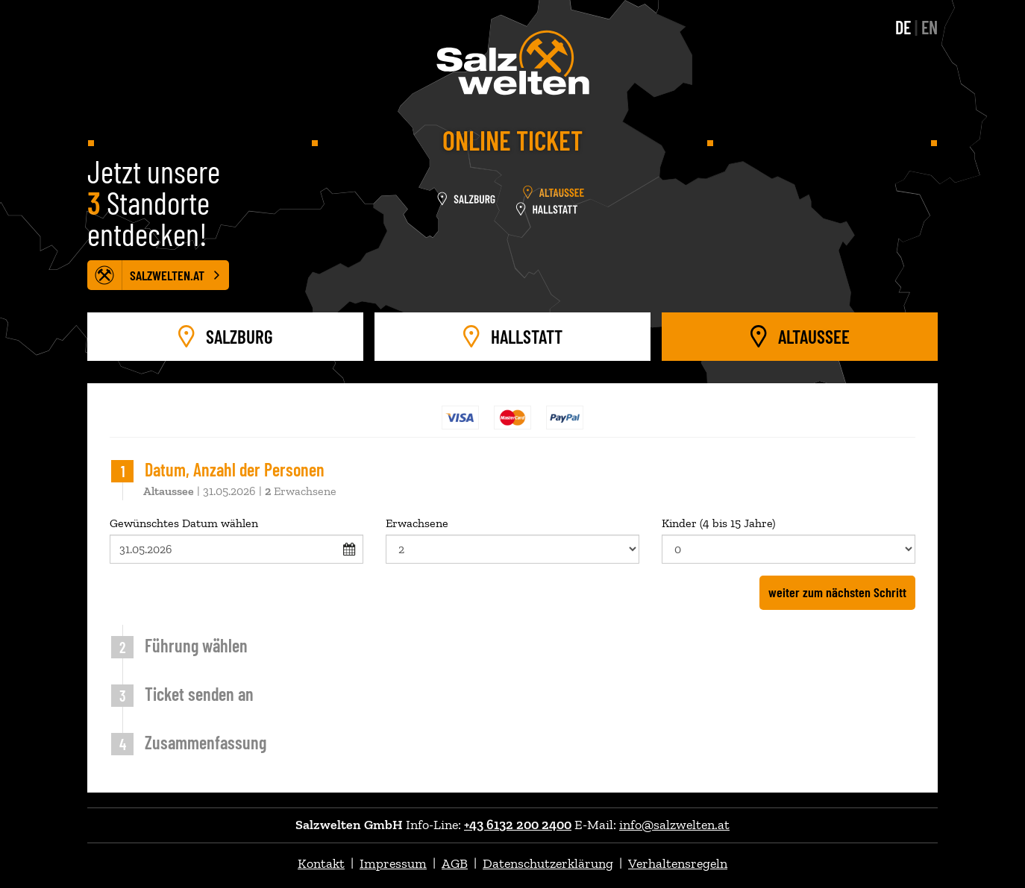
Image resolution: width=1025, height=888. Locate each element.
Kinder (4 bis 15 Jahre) (788, 540)
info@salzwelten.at (674, 824)
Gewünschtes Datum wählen (236, 540)
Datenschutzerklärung (548, 863)
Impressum (393, 863)
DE (903, 27)
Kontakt (321, 863)
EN (929, 27)
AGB (455, 863)
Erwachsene (512, 540)
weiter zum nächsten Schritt (837, 592)
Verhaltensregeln (677, 863)
